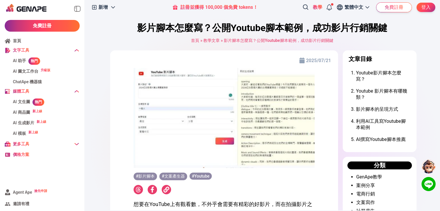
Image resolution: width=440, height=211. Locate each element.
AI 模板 (19, 133)
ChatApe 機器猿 (27, 81)
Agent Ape (22, 192)
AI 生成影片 (23, 122)
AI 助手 (19, 60)
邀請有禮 (21, 203)
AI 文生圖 (21, 101)
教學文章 (211, 40)
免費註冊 (42, 25)
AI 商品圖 (21, 112)
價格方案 (21, 154)
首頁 (17, 40)
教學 (317, 7)
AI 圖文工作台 (25, 71)
